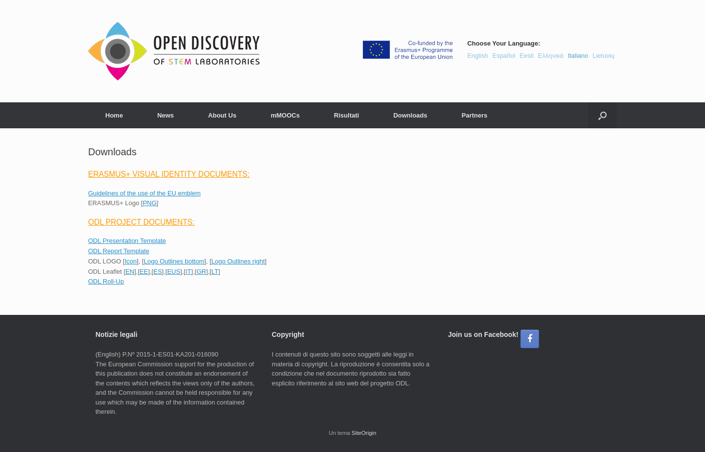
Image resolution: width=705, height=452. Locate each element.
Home (114, 115)
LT (215, 271)
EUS (173, 271)
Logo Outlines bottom (174, 261)
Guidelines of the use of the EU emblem (144, 193)
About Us (222, 115)
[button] (602, 115)
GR (201, 271)
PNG (150, 203)
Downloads (410, 115)
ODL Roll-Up (106, 281)
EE (144, 271)
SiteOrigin (364, 433)
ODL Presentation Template (127, 240)
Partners (475, 115)
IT (188, 271)
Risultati (346, 115)
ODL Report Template (118, 251)
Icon (131, 261)
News (165, 115)
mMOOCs (285, 115)
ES (157, 271)
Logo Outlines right (238, 261)
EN (129, 271)
